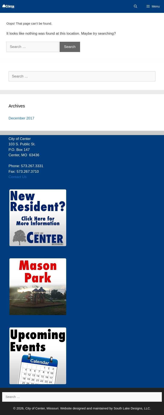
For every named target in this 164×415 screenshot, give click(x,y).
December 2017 (21, 118)
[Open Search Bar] (135, 6)
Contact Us (17, 177)
